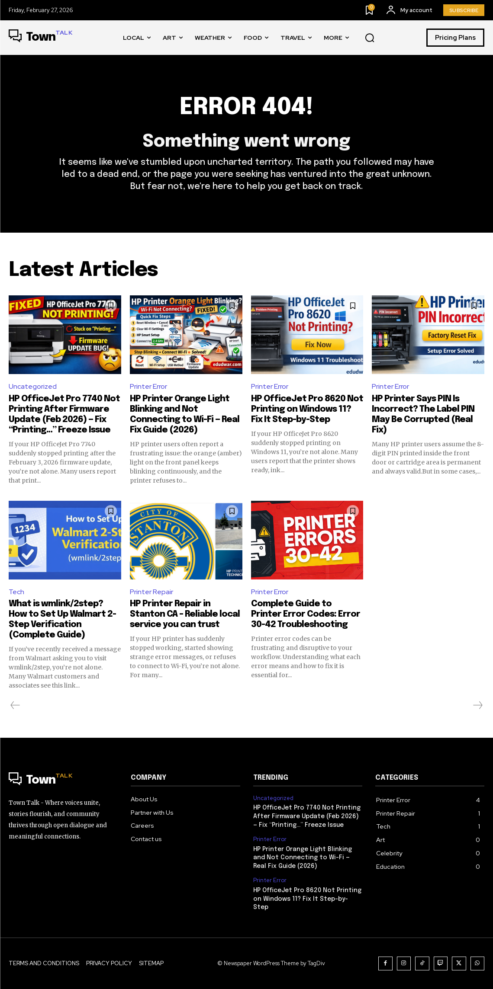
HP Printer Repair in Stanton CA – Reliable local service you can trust (185, 614)
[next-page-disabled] (477, 705)
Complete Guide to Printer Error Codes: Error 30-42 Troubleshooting (305, 614)
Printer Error (148, 386)
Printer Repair (151, 591)
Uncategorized (33, 386)
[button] (369, 38)
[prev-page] (15, 705)
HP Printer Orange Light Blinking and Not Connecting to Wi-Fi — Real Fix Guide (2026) (302, 857)
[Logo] (40, 37)
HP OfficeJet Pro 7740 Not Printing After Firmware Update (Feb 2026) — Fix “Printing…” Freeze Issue (307, 816)
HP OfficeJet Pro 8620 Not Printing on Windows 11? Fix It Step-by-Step (307, 409)
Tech (16, 591)
